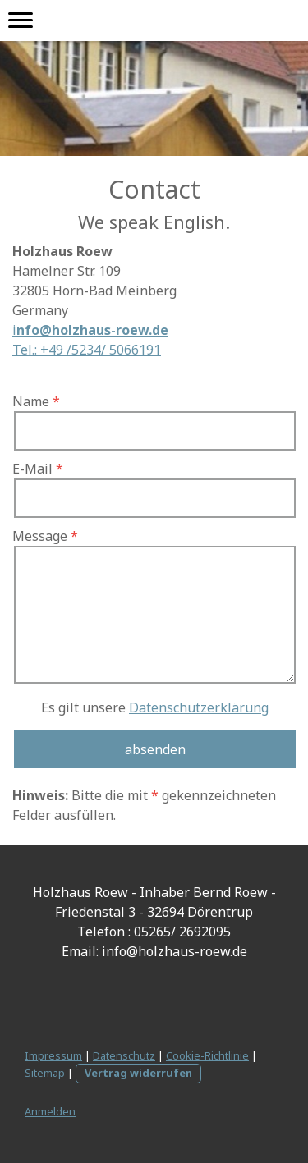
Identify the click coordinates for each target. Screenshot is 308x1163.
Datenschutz (124, 1055)
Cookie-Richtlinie (207, 1055)
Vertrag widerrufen (138, 1072)
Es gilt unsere (155, 707)
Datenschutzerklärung (199, 707)
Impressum (53, 1055)
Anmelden (50, 1111)
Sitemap (45, 1072)
